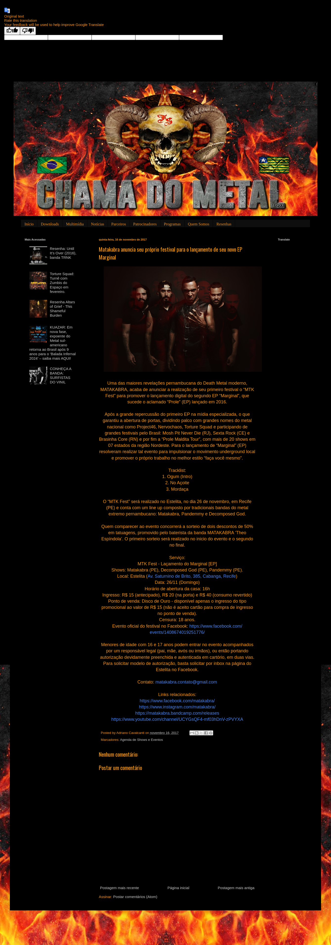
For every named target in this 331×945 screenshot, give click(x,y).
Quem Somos (198, 224)
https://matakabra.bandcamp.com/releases (177, 713)
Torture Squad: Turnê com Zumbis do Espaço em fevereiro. (62, 283)
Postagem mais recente (119, 888)
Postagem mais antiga (236, 888)
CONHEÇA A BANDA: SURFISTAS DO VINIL (60, 375)
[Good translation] (12, 31)
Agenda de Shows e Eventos (141, 740)
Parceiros (118, 224)
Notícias (97, 224)
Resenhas (223, 224)
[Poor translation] (28, 31)
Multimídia (75, 224)
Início (29, 224)
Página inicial (178, 888)
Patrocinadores (145, 224)
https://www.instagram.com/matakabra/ (177, 706)
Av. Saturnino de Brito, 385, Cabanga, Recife (191, 576)
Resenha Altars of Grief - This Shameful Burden (62, 308)
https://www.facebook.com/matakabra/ (177, 700)
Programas (172, 224)
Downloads (50, 224)
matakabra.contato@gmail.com (186, 682)
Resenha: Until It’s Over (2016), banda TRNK (63, 253)
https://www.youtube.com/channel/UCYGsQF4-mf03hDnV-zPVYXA (177, 719)
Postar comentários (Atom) (135, 897)
